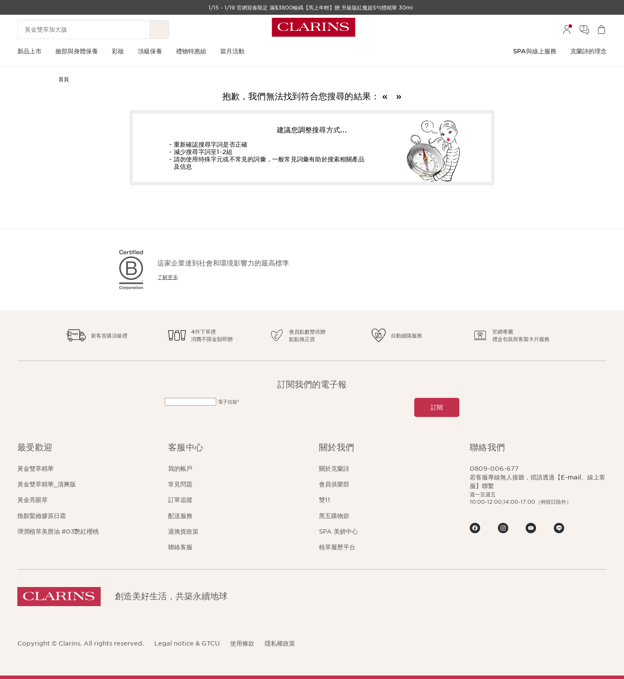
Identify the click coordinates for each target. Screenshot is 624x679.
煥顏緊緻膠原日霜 (41, 515)
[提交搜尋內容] (159, 29)
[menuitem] (567, 29)
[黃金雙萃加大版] (83, 29)
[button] (85, 447)
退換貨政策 (183, 531)
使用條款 (242, 643)
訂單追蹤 (180, 499)
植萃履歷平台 (337, 547)
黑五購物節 (334, 515)
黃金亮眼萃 (32, 499)
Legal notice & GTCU (187, 643)
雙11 (324, 499)
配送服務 (180, 515)
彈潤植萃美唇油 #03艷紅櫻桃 (58, 531)
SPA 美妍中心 (338, 531)
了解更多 (167, 277)
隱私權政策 (280, 643)
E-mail (571, 477)
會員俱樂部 (334, 484)
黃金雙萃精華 (35, 468)
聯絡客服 (180, 547)
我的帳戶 (180, 468)
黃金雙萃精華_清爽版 (46, 484)
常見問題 (180, 484)
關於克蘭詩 (334, 468)
